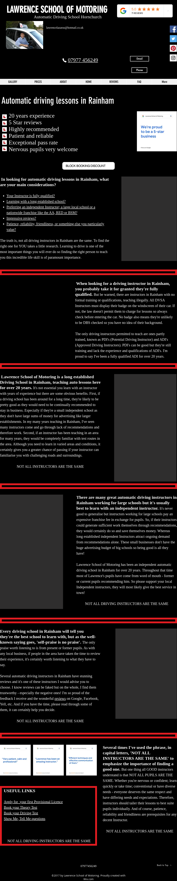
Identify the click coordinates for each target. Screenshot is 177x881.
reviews (60, 698)
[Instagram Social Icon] (173, 57)
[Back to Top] (164, 865)
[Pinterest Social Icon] (173, 48)
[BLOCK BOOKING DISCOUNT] (88, 166)
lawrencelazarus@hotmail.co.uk (64, 27)
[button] (149, 219)
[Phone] (64, 60)
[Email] (139, 58)
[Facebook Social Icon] (173, 29)
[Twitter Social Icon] (173, 38)
